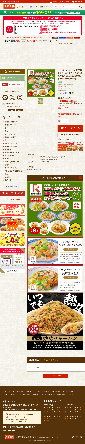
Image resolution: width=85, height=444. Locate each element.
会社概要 (35, 394)
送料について (56, 391)
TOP (4, 391)
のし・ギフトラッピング (12, 193)
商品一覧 (34, 7)
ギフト (7, 158)
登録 (19, 110)
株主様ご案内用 (12, 186)
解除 (12, 110)
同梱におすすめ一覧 (12, 162)
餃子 (6, 128)
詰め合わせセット (11, 143)
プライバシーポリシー (48, 394)
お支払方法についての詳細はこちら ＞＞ (68, 43)
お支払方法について (43, 391)
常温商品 (8, 149)
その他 (7, 177)
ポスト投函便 (9, 155)
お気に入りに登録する (70, 135)
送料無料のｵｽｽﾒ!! (11, 125)
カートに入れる (70, 128)
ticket (7, 174)
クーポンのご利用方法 (10, 394)
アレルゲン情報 (25, 394)
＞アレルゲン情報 (12, 199)
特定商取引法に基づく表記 (65, 394)
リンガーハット (62, 90)
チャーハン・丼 (10, 134)
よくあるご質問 (68, 391)
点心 (6, 131)
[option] (41, 83)
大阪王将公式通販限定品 (13, 171)
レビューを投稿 (56, 375)
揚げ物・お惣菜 (10, 137)
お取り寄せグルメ (11, 146)
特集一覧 (20, 391)
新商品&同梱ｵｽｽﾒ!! (11, 122)
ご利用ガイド (46, 7)
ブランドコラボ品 (11, 168)
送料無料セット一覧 (12, 152)
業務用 (7, 165)
